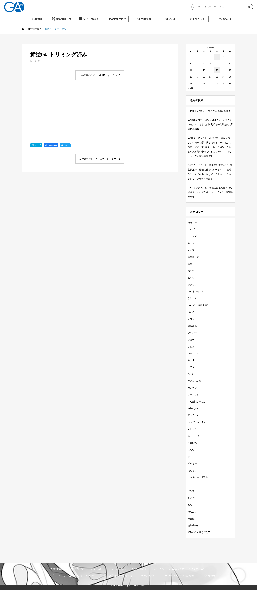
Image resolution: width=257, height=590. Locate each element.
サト (190, 456)
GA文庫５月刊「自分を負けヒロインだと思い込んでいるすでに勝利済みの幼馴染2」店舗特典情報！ (210, 124)
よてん (191, 367)
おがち (191, 270)
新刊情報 (37, 19)
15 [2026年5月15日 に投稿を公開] (217, 70)
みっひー (192, 374)
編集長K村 (193, 525)
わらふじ (192, 511)
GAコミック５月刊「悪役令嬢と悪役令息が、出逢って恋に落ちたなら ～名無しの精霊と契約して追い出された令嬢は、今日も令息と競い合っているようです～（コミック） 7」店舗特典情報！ (209, 147)
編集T (191, 264)
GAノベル (170, 19)
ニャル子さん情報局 (198, 477)
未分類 (191, 518)
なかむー (192, 332)
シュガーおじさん (197, 422)
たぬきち (192, 470)
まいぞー (192, 498)
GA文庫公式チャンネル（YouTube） (80, 575)
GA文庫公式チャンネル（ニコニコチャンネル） (130, 575)
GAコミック (197, 19)
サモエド (192, 236)
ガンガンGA (224, 19)
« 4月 (190, 88)
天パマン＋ (193, 250)
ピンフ (191, 491)
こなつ (191, 449)
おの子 (191, 243)
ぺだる (191, 312)
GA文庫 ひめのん (196, 401)
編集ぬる (192, 325)
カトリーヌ (193, 436)
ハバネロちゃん (196, 291)
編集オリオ (193, 257)
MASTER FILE (170, 575)
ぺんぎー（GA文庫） (198, 305)
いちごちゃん (194, 353)
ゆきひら (192, 284)
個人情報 (189, 575)
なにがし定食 (194, 381)
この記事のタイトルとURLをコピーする (99, 75)
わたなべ (192, 222)
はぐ (190, 484)
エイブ (191, 229)
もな (190, 504)
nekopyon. (193, 408)
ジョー (191, 339)
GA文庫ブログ (117, 19)
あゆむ (191, 277)
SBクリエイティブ (44, 575)
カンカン (192, 387)
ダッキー (192, 463)
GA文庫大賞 (144, 19)
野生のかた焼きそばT (199, 532)
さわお (191, 346)
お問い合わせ (208, 575)
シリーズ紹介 (91, 19)
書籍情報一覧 (64, 19)
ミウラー (192, 319)
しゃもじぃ (193, 394)
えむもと (192, 429)
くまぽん (192, 443)
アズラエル (193, 415)
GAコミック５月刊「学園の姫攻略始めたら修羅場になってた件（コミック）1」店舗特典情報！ (210, 192)
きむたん (192, 298)
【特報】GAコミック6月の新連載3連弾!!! (209, 111)
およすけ (192, 360)
